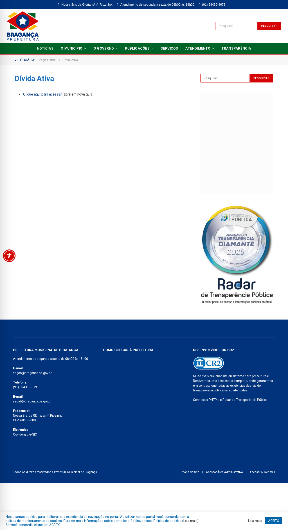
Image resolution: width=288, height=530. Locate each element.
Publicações (137, 48)
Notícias (45, 48)
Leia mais (190, 521)
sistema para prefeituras (250, 376)
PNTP (213, 400)
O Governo (104, 48)
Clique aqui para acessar (42, 94)
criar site (222, 376)
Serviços (169, 48)
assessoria (225, 381)
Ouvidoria (20, 434)
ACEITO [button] (273, 521)
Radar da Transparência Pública (245, 400)
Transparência (236, 48)
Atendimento (197, 48)
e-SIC (33, 434)
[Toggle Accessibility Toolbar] (9, 256)
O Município (71, 48)
